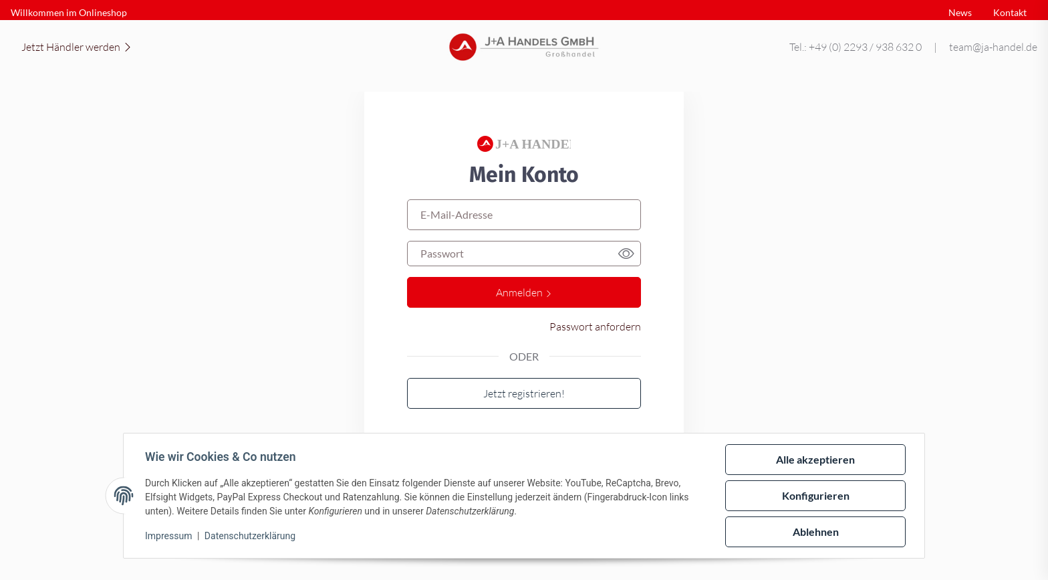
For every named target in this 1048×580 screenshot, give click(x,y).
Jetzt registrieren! (524, 393)
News (960, 12)
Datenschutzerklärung (250, 535)
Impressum (168, 535)
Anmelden (524, 292)
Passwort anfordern (595, 326)
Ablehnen (816, 531)
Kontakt (1010, 12)
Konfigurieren (815, 495)
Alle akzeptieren (815, 459)
